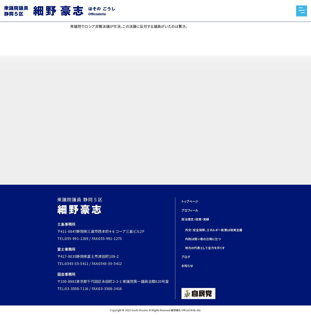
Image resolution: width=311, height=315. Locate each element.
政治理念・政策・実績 (197, 218)
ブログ (186, 256)
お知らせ (188, 265)
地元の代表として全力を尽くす (209, 247)
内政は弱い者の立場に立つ (206, 238)
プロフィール (191, 210)
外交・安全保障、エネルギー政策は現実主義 (219, 229)
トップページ (191, 201)
